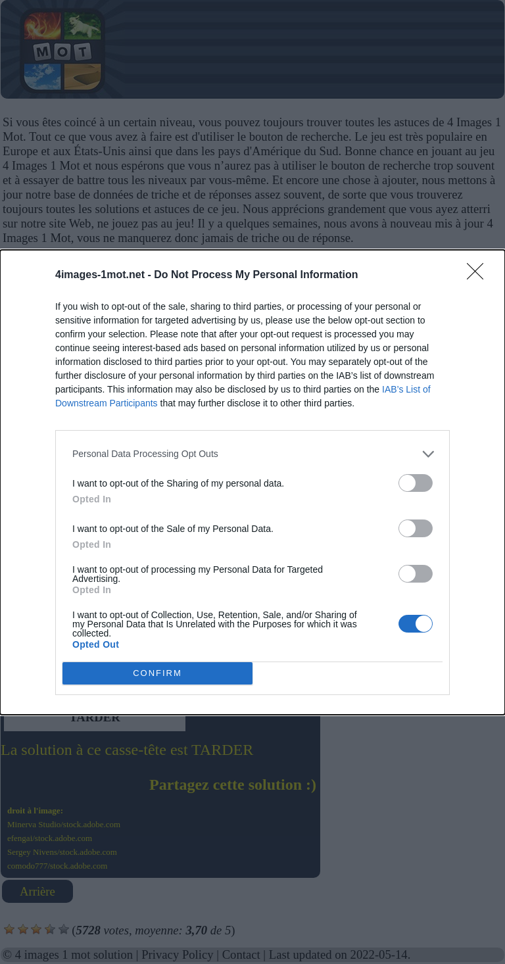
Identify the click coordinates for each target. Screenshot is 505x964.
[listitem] (252, 454)
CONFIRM (157, 673)
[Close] (479, 275)
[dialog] (252, 482)
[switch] (415, 483)
